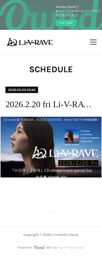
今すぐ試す (66, 22)
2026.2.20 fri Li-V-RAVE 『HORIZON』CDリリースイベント (50, 104)
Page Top (51, 213)
